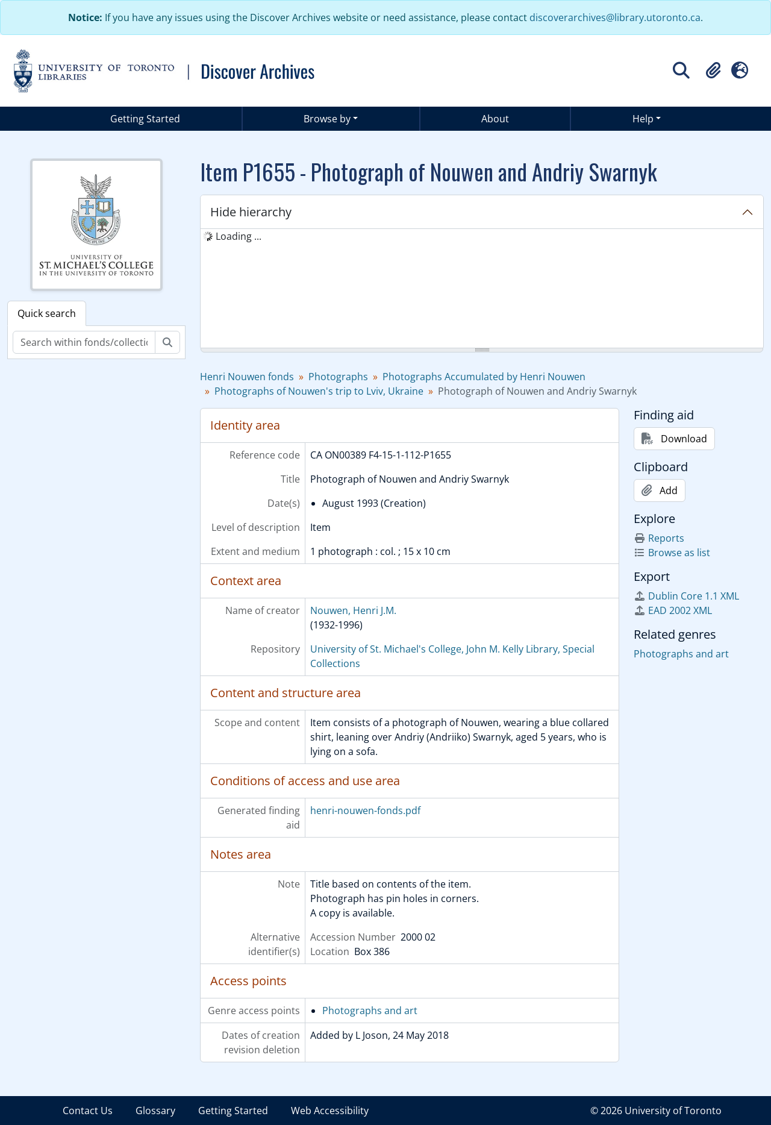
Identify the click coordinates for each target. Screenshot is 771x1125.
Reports (659, 538)
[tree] (482, 289)
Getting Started (145, 118)
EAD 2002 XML (673, 610)
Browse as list (672, 552)
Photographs (338, 376)
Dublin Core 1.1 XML (686, 596)
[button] (713, 70)
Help (643, 118)
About (495, 118)
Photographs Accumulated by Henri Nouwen (483, 376)
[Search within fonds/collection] (84, 342)
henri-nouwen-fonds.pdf (365, 810)
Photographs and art (369, 1010)
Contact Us (88, 1110)
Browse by (327, 118)
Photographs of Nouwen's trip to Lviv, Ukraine (318, 391)
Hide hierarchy (251, 212)
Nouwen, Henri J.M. (353, 610)
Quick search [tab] (46, 313)
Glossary (155, 1110)
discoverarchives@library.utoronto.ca (615, 17)
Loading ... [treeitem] (238, 236)
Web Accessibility (330, 1110)
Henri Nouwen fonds (247, 376)
